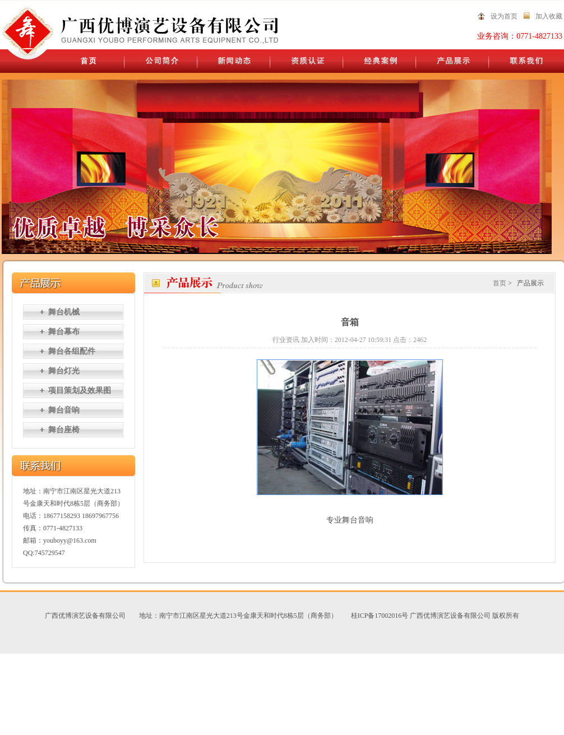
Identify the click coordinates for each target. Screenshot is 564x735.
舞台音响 (64, 410)
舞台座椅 (64, 430)
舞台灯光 (64, 371)
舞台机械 (64, 312)
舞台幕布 (64, 331)
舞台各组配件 (71, 351)
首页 (499, 283)
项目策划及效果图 (79, 390)
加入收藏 (548, 16)
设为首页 (504, 16)
